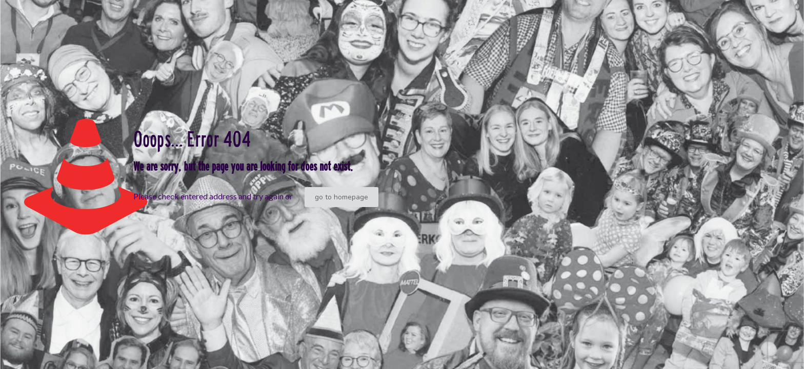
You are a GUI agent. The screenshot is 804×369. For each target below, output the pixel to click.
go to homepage (341, 197)
